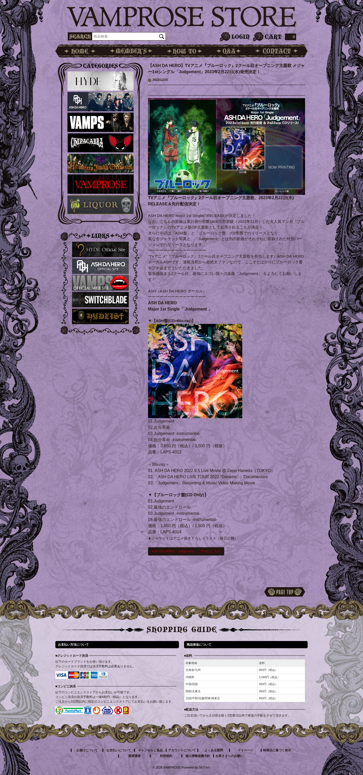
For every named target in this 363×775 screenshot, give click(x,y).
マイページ (245, 750)
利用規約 (166, 756)
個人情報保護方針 (197, 756)
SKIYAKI (205, 767)
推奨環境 (134, 756)
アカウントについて (182, 750)
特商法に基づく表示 (277, 750)
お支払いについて (118, 750)
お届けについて (87, 750)
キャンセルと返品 (150, 750)
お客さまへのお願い (229, 756)
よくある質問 (213, 750)
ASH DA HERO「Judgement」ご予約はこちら (186, 551)
